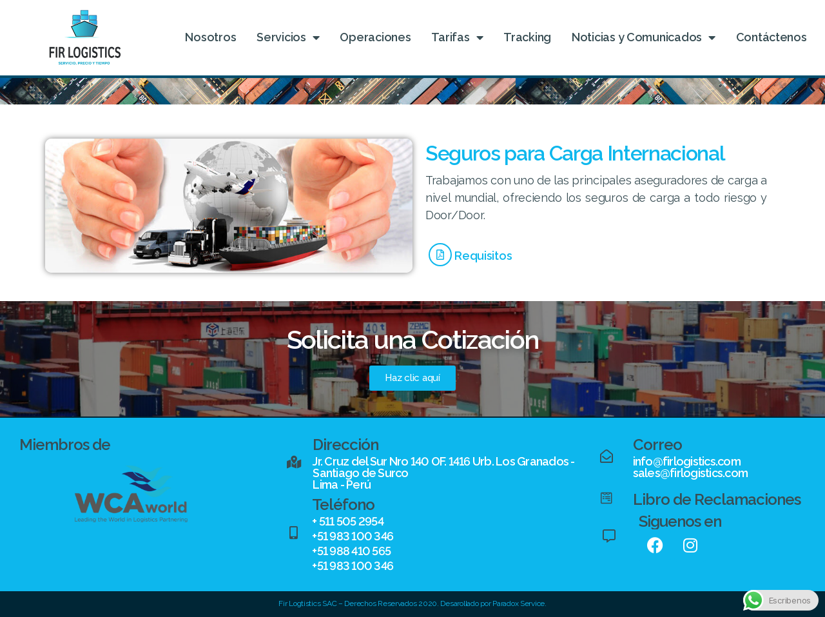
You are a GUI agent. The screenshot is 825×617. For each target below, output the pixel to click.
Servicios (288, 37)
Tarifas (457, 37)
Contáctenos (771, 37)
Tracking (527, 37)
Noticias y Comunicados (643, 37)
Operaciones (375, 37)
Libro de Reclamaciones (717, 499)
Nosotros (210, 37)
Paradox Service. (519, 603)
